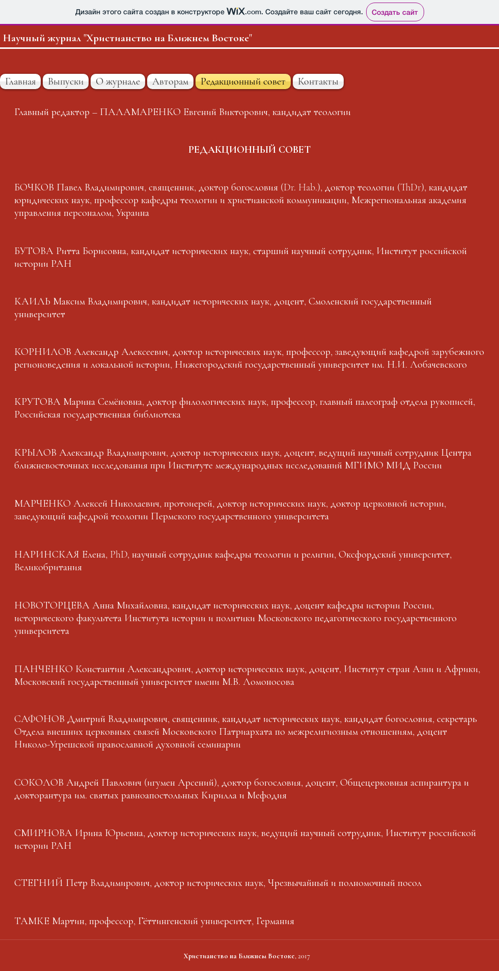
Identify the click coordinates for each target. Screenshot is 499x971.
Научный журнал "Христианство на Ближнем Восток (123, 38)
